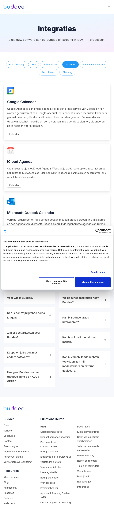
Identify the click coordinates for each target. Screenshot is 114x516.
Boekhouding (16, 64)
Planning (67, 72)
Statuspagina (11, 446)
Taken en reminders (88, 465)
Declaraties (83, 426)
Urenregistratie (48, 472)
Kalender (70, 64)
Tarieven (8, 430)
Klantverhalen (11, 477)
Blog (6, 482)
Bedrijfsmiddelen (49, 451)
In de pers (9, 503)
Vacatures (9, 435)
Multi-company (85, 455)
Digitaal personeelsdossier (55, 436)
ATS (33, 64)
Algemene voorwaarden (17, 451)
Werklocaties (47, 482)
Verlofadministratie (50, 461)
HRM (43, 426)
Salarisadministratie (94, 64)
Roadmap (9, 492)
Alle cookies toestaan (92, 282)
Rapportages (84, 481)
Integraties (83, 486)
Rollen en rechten (87, 460)
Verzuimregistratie (50, 467)
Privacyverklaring (13, 456)
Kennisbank (10, 487)
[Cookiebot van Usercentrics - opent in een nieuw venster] (98, 231)
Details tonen (98, 272)
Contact (8, 440)
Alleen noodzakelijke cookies (56, 282)
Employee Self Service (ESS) (56, 456)
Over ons (9, 425)
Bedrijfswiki (83, 476)
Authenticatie (50, 64)
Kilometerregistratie (88, 431)
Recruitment (48, 72)
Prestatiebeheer (49, 487)
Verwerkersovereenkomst (18, 461)
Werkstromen (84, 471)
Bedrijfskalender (49, 477)
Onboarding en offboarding (55, 502)
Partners (8, 498)
